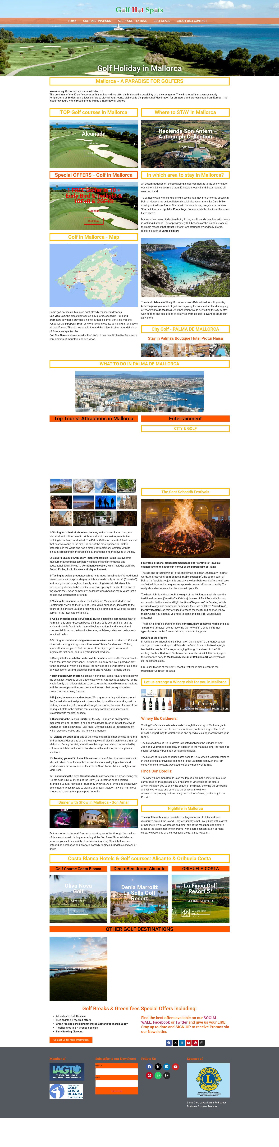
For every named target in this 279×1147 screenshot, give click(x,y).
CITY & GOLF (185, 428)
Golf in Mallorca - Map (93, 237)
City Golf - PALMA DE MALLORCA (185, 329)
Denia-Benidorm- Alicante (139, 868)
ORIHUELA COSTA (200, 868)
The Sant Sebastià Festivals (185, 492)
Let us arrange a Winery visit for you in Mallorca (185, 682)
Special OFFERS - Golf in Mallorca (94, 175)
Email (98, 1066)
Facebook (161, 1022)
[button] (74, 21)
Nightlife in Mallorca (185, 808)
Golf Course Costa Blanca (78, 868)
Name (97, 1077)
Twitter (181, 1022)
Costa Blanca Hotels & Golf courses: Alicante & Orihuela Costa (139, 858)
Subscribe (116, 1091)
